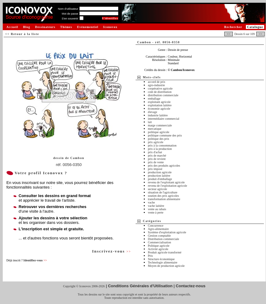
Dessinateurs (45, 27)
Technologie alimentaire (162, 262)
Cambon (77, 158)
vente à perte (155, 212)
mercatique (154, 128)
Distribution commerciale (163, 239)
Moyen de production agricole (166, 265)
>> (260, 34)
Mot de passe (70, 13)
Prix (150, 255)
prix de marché (157, 155)
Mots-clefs (152, 77)
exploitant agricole (159, 102)
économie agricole (159, 108)
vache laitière (156, 205)
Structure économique (161, 259)
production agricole (160, 172)
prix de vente (156, 162)
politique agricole (158, 132)
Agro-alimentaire (158, 229)
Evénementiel (87, 27)
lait (150, 122)
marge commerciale (160, 125)
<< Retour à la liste (22, 34)
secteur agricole (157, 189)
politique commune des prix (165, 135)
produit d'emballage (160, 179)
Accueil (12, 27)
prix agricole (155, 142)
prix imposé (155, 169)
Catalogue (255, 27)
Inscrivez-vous (111, 251)
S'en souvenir (70, 18)
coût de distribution (160, 92)
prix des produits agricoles (164, 165)
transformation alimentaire (164, 199)
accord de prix (156, 81)
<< (228, 34)
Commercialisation (159, 242)
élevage (152, 112)
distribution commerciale (163, 95)
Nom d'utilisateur (68, 8)
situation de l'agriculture (162, 192)
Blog (26, 27)
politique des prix (158, 138)
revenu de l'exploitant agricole (166, 182)
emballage (154, 98)
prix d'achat (155, 152)
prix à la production (160, 148)
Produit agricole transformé (164, 252)
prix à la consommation (162, 145)
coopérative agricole (160, 88)
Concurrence (155, 225)
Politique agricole (158, 245)
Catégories (152, 221)
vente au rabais (157, 209)
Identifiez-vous (35, 260)
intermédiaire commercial (163, 118)
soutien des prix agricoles (163, 195)
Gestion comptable (159, 235)
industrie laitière (158, 115)
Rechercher (233, 27)
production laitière (159, 175)
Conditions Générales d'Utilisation (140, 286)
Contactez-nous (191, 286)
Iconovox (110, 27)
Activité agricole (158, 249)
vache (151, 202)
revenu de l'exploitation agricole (167, 185)
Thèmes (66, 27)
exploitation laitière (160, 105)
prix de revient (156, 159)
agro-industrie (156, 85)
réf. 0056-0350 (69, 164)
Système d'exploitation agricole (167, 232)
